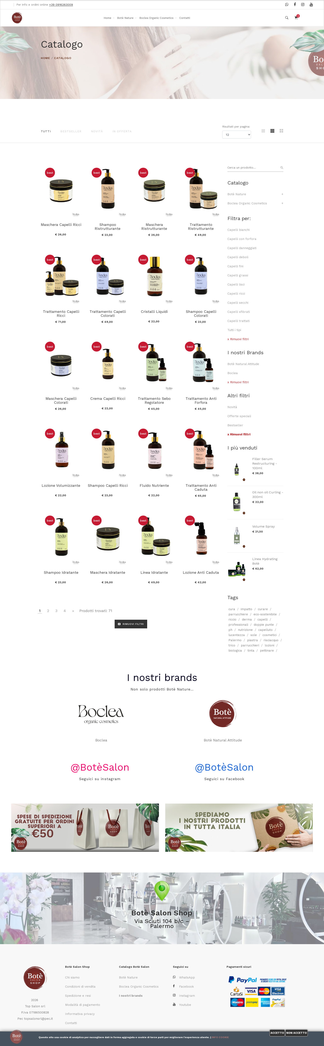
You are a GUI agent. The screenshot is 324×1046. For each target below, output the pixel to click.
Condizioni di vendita (80, 986)
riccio (232, 619)
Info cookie (220, 1037)
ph (230, 630)
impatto (246, 609)
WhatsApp (184, 977)
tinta (250, 650)
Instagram (184, 996)
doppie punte (264, 625)
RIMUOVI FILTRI (131, 624)
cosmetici (269, 635)
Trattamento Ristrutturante (201, 226)
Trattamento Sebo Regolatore (154, 400)
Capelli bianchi (238, 230)
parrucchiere (238, 614)
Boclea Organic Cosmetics (156, 17)
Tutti (46, 131)
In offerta (122, 131)
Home (107, 17)
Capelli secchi (237, 303)
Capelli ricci (236, 293)
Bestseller (70, 131)
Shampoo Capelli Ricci (108, 485)
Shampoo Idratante (61, 572)
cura (231, 609)
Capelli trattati (238, 321)
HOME (45, 58)
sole (253, 635)
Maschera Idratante (107, 572)
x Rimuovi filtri (238, 339)
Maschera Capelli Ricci (61, 225)
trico (231, 645)
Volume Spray (263, 526)
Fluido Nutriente (154, 485)
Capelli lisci (236, 284)
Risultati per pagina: (236, 126)
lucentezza (236, 635)
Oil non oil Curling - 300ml (267, 494)
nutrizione (245, 630)
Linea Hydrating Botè (265, 561)
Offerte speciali (239, 416)
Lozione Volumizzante (61, 485)
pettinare (267, 650)
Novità (97, 131)
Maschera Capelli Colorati (61, 400)
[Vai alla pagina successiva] (73, 610)
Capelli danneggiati (241, 248)
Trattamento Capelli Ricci (61, 313)
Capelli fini (235, 266)
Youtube (182, 1005)
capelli (262, 619)
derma (247, 619)
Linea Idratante (154, 572)
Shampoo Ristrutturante (107, 226)
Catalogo (62, 58)
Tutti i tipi (234, 330)
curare (263, 609)
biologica (235, 650)
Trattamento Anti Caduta (201, 487)
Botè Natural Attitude (243, 364)
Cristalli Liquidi (154, 311)
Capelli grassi (237, 275)
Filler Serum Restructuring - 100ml (264, 463)
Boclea (232, 373)
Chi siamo (72, 977)
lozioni (269, 645)
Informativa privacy (80, 1014)
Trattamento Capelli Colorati (108, 313)
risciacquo (270, 640)
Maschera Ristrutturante (154, 226)
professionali (238, 625)
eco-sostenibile (265, 614)
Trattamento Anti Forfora (201, 400)
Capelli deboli (237, 257)
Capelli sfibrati (238, 312)
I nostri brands (162, 677)
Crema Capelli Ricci (107, 398)
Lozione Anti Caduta (201, 572)
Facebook (183, 986)
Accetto (277, 1032)
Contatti (184, 17)
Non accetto (296, 1032)
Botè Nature (125, 17)
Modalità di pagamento (82, 1005)
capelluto (265, 630)
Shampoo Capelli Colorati (201, 313)
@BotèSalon (99, 767)
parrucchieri (250, 645)
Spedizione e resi (78, 996)
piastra (252, 640)
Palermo (235, 640)
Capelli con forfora (241, 239)
